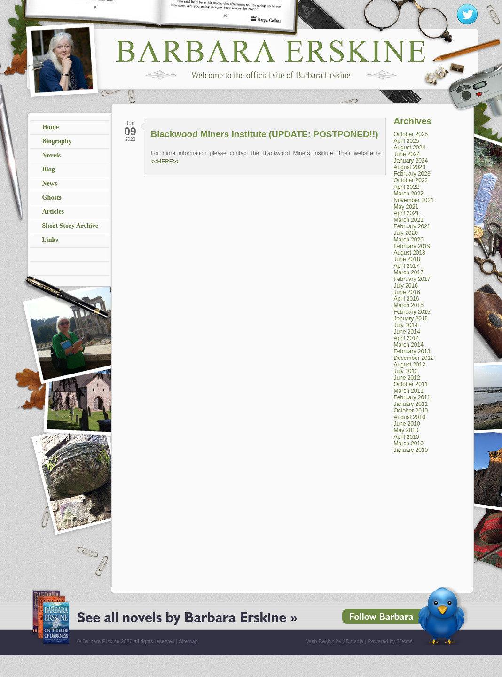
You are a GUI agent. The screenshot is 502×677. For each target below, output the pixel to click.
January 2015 (411, 318)
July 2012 (406, 371)
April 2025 (406, 141)
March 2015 (409, 305)
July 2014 (406, 325)
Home (50, 127)
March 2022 (409, 193)
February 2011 (412, 397)
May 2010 (406, 430)
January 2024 (411, 160)
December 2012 (414, 358)
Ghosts (52, 197)
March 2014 (409, 345)
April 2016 (406, 299)
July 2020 (406, 233)
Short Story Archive (70, 225)
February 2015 (412, 312)
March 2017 (409, 272)
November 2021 (414, 200)
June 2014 (407, 331)
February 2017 (412, 279)
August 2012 (409, 364)
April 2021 (406, 213)
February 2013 (412, 351)
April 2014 (406, 338)
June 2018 (407, 259)
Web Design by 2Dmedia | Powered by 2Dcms (359, 641)
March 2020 (409, 239)
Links (50, 239)
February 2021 (412, 226)
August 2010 (409, 417)
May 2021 (406, 206)
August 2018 (409, 252)
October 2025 (411, 134)
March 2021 (409, 220)
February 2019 (412, 246)
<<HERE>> (165, 161)
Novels (51, 155)
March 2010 (409, 443)
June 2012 (407, 377)
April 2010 (406, 437)
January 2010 (411, 450)
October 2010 (411, 410)
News (49, 183)
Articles (53, 211)
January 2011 (411, 404)
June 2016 (407, 292)
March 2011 (409, 391)
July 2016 (406, 285)
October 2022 (411, 180)
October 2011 (411, 384)
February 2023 (412, 174)
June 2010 (407, 423)
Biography (57, 141)
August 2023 (409, 167)
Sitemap (188, 641)
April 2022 (406, 187)
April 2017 (406, 266)
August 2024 (409, 147)
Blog (48, 169)
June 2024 (407, 154)
